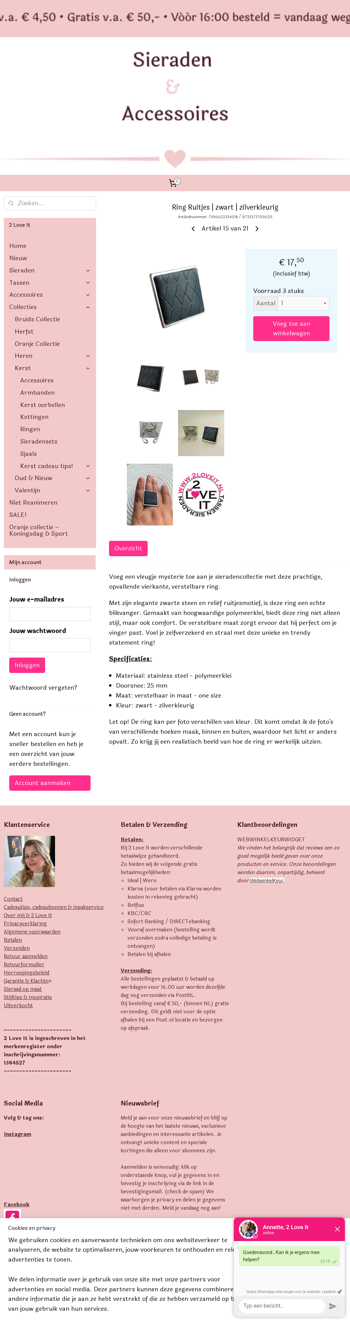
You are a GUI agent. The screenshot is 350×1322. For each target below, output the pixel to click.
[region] (130, 1278)
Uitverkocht (18, 910)
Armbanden (37, 297)
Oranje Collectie (37, 248)
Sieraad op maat (23, 894)
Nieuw (18, 163)
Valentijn (53, 395)
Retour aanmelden (26, 861)
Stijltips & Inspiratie (28, 902)
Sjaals (28, 358)
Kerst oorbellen (42, 309)
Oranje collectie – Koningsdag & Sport (38, 435)
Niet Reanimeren (33, 407)
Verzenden (17, 853)
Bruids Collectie (37, 224)
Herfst (24, 236)
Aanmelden (142, 1157)
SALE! (18, 419)
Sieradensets (38, 346)
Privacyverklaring (25, 828)
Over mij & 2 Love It (28, 820)
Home (17, 150)
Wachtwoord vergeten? (43, 592)
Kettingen (34, 321)
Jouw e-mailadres (36, 504)
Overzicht (128, 453)
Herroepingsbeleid (26, 877)
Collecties (50, 211)
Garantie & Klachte (26, 885)
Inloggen (27, 570)
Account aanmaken (42, 687)
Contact (13, 803)
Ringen (30, 334)
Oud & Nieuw (53, 383)
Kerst (53, 273)
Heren (53, 260)
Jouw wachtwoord (37, 535)
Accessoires (50, 199)
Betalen (13, 844)
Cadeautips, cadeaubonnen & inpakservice (54, 812)
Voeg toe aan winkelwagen (291, 232)
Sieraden (50, 175)
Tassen (50, 187)
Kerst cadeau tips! (55, 370)
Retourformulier (24, 869)
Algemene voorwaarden (32, 836)
